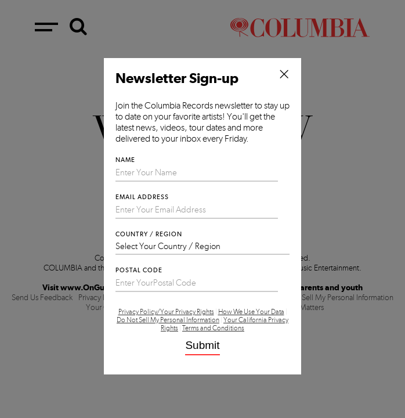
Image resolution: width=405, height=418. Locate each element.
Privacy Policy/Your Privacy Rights (166, 312)
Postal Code (138, 270)
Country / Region (148, 234)
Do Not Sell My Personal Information (168, 320)
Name (125, 160)
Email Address (142, 197)
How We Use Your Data (251, 312)
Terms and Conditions (213, 328)
